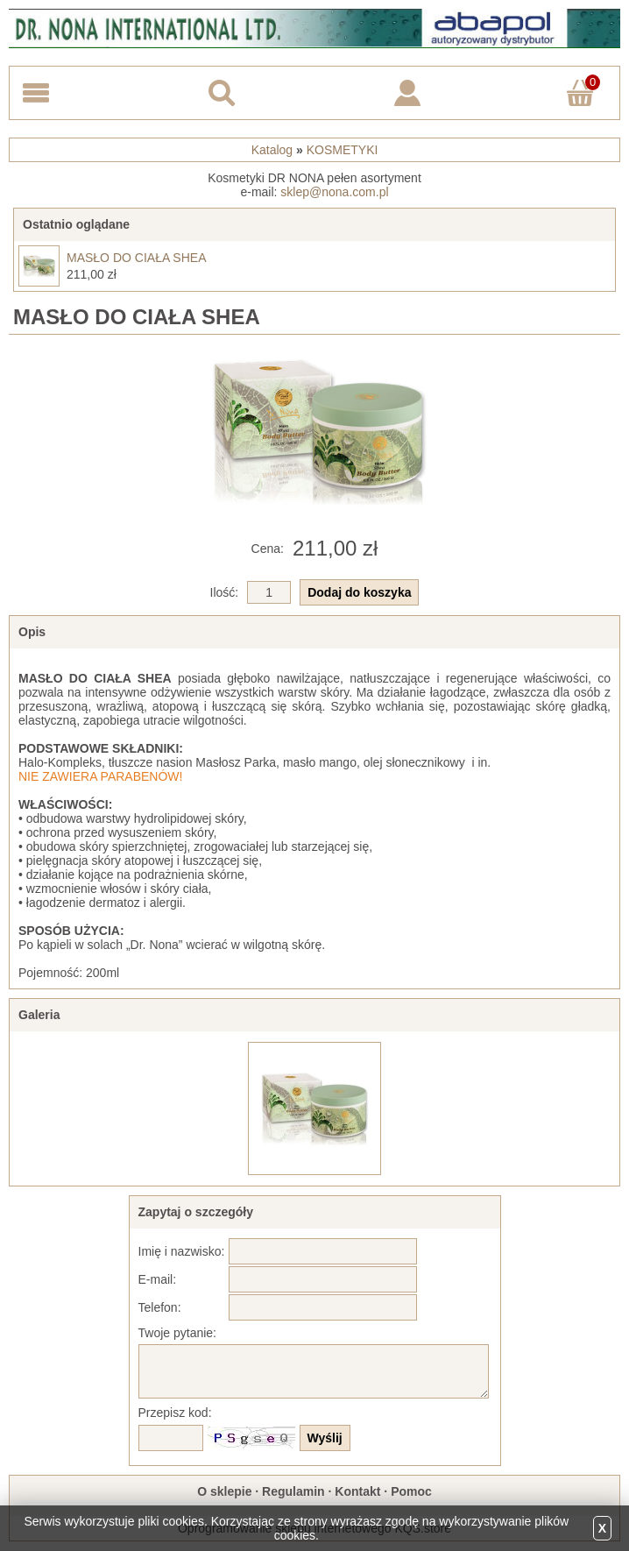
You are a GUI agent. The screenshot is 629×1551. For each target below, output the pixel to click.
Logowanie (407, 93)
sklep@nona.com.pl (334, 192)
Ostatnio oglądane (76, 224)
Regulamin (293, 1491)
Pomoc (411, 1491)
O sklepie (224, 1491)
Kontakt (357, 1491)
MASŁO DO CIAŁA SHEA (137, 258)
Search (221, 93)
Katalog (272, 150)
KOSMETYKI (342, 150)
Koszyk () (583, 81)
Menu (36, 93)
